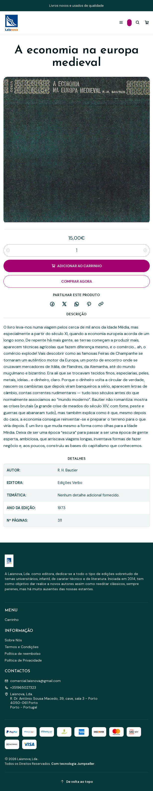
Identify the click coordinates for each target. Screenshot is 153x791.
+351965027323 (20, 687)
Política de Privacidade (23, 660)
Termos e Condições (22, 647)
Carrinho (12, 619)
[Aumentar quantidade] (145, 250)
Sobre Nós (13, 640)
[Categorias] (129, 22)
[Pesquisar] (138, 22)
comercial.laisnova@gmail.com (33, 680)
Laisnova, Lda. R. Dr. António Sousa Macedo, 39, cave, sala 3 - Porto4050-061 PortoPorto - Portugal (51, 700)
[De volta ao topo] (77, 781)
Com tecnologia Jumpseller (73, 764)
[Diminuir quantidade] (8, 250)
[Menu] (121, 22)
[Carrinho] (147, 22)
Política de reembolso (23, 653)
